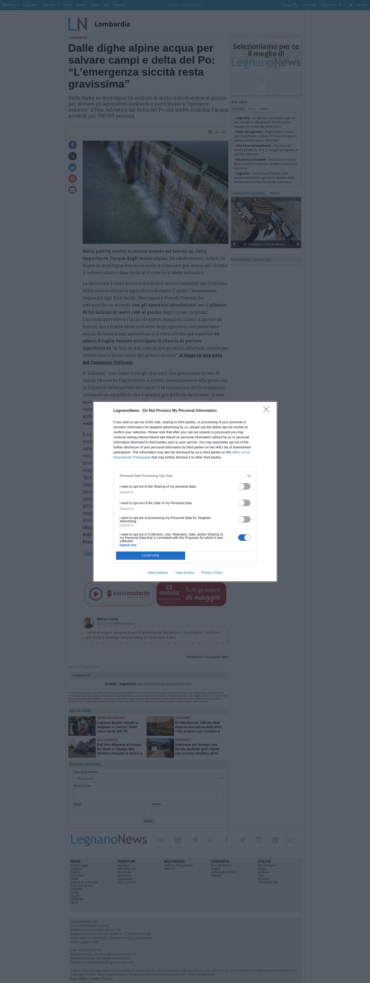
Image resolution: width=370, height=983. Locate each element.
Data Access (184, 573)
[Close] (267, 410)
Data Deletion (158, 573)
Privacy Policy (211, 573)
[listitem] (185, 475)
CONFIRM (151, 555)
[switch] (244, 486)
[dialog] (185, 492)
